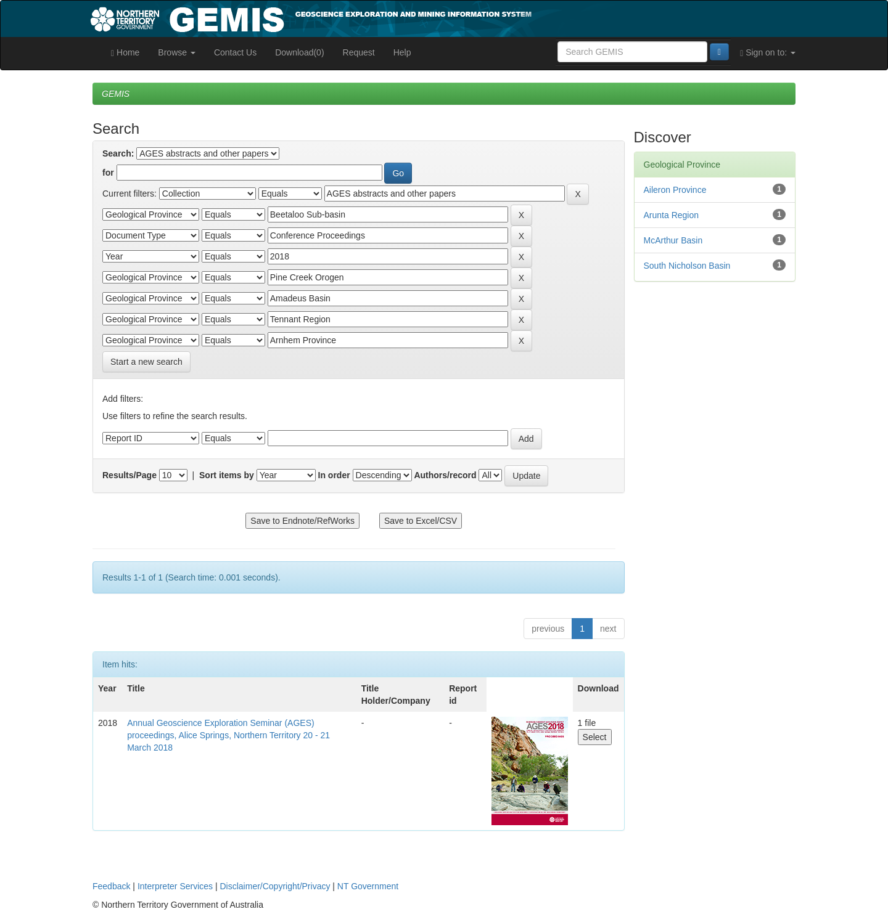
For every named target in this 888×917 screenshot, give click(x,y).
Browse (176, 52)
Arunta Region (671, 215)
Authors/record (445, 475)
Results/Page (129, 475)
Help (402, 52)
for (108, 172)
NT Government (367, 886)
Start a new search (146, 362)
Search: (118, 153)
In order (334, 475)
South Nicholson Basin (687, 266)
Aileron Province (675, 190)
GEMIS (116, 94)
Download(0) (299, 52)
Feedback (111, 886)
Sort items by (226, 475)
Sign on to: (768, 52)
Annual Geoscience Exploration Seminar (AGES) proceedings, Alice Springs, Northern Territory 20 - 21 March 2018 (228, 735)
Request (359, 52)
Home (125, 52)
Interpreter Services (175, 886)
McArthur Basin (673, 240)
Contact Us (235, 52)
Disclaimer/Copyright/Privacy (275, 886)
